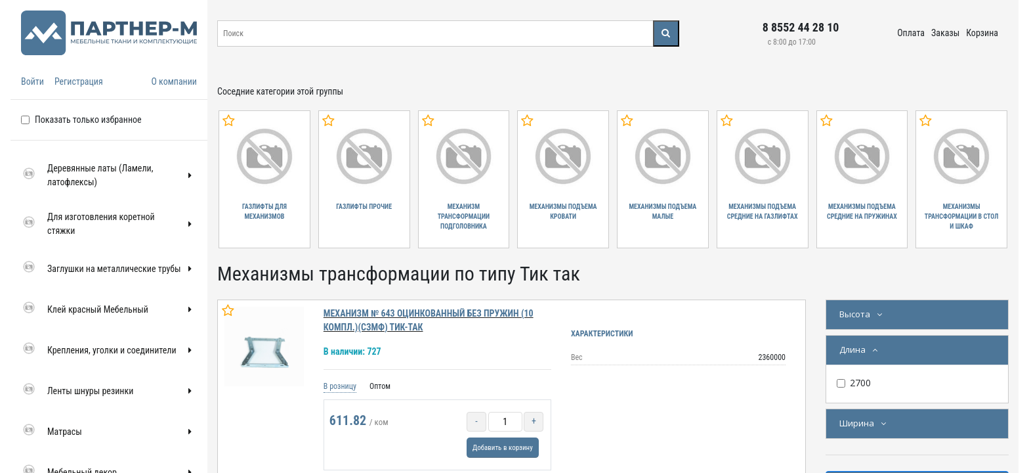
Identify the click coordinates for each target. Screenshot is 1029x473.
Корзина (982, 33)
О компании (174, 81)
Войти (32, 81)
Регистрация (78, 81)
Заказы (945, 33)
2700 (860, 382)
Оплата (911, 33)
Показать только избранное (88, 119)
